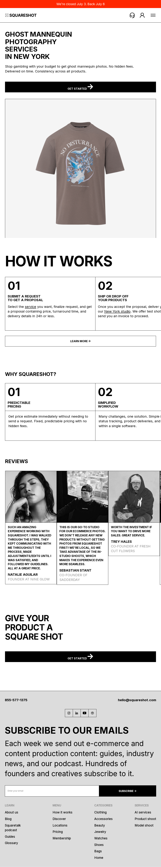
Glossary (11, 843)
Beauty (99, 825)
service (30, 307)
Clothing (100, 812)
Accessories (103, 819)
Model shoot (144, 825)
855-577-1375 (16, 700)
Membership (62, 838)
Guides (10, 837)
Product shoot (145, 819)
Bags (98, 851)
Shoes (99, 845)
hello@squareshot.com (137, 700)
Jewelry (100, 832)
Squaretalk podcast (13, 827)
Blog (8, 819)
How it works (62, 812)
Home (98, 858)
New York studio (117, 311)
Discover (59, 819)
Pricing (58, 832)
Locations (60, 825)
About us (11, 812)
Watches (100, 838)
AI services (143, 812)
